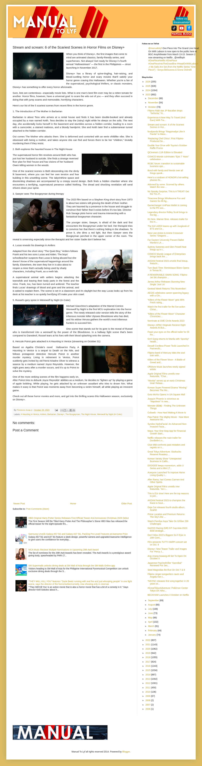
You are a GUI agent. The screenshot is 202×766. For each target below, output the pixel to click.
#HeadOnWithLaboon (187, 63)
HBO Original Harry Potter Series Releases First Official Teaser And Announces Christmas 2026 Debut (78, 518)
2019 (148, 653)
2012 (148, 683)
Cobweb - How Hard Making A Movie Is (167, 412)
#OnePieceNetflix (156, 60)
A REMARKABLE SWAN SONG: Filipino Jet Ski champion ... (167, 276)
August (151, 604)
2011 (148, 687)
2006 (148, 709)
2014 (148, 674)
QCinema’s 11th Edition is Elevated (165, 152)
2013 (148, 679)
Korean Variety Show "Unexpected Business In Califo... (164, 460)
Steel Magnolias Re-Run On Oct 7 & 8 (166, 570)
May (150, 617)
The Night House (88, 414)
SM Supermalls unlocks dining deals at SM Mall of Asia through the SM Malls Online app (71, 565)
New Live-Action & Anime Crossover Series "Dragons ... (165, 234)
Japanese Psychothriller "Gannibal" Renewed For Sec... (165, 564)
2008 (148, 700)
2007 (148, 704)
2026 (148, 81)
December (153, 98)
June (150, 613)
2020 (148, 649)
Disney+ (60, 414)
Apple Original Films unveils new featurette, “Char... (163, 375)
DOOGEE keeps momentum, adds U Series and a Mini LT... (166, 466)
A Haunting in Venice (30, 414)
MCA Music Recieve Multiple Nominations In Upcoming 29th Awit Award (63, 549)
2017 (148, 661)
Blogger (126, 751)
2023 (148, 94)
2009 (148, 696)
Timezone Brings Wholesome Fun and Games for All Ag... (166, 199)
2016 (148, 666)
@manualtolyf (155, 48)
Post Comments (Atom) (37, 509)
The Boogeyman (72, 414)
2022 (148, 640)
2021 (148, 644)
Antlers (43, 414)
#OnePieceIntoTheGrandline (162, 63)
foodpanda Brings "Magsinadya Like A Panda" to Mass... (166, 132)
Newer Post (19, 503)
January (152, 635)
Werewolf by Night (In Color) (109, 414)
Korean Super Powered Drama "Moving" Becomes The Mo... (167, 389)
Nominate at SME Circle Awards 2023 (166, 321)
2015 (148, 670)
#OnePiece (171, 60)
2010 (148, 692)
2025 (148, 86)
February (152, 630)
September (153, 600)
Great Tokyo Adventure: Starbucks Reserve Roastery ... (164, 453)
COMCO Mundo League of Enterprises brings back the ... (167, 255)
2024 (148, 90)
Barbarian (51, 414)
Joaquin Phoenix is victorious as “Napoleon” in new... (163, 400)
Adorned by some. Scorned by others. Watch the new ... (166, 185)
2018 (148, 657)
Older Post (126, 503)
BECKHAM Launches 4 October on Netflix (168, 595)
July (150, 609)
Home (73, 503)
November (153, 102)
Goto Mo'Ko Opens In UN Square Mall (166, 394)
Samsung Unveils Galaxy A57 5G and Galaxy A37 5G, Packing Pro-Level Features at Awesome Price (78, 534)
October (152, 107)
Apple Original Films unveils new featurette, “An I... (163, 487)
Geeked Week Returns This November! (167, 288)
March (151, 626)
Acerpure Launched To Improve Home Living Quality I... (166, 473)
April (150, 622)
